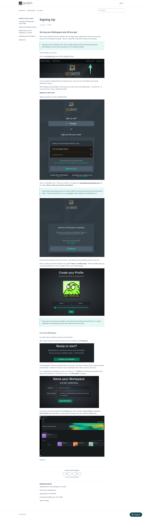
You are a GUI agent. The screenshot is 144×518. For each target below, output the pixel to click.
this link (70, 193)
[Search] (111, 10)
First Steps (40, 10)
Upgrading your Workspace (27, 36)
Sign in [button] (121, 3)
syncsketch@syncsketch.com (89, 183)
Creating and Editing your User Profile (26, 22)
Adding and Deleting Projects (27, 27)
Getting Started (31, 10)
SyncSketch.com (50, 56)
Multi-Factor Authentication (48, 490)
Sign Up (66, 56)
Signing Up (22, 40)
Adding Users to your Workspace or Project (25, 31)
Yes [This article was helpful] (67, 473)
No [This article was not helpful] (76, 473)
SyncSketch (22, 10)
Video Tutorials (44, 500)
